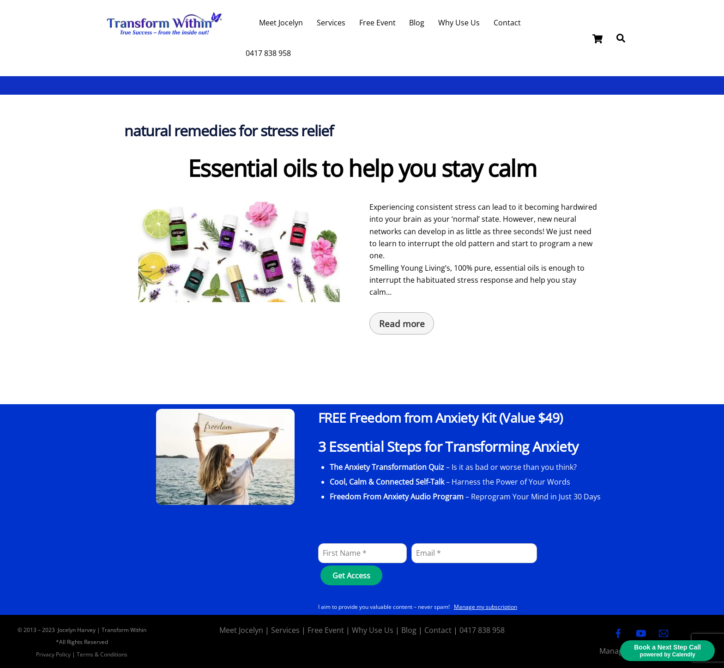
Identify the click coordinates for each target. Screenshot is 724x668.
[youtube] (641, 632)
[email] (663, 632)
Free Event (377, 23)
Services (331, 23)
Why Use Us (459, 23)
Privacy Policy (53, 654)
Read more (402, 323)
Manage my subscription (485, 607)
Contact (507, 23)
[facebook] (618, 632)
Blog (416, 23)
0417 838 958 (268, 53)
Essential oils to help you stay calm (362, 168)
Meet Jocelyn (281, 23)
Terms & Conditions (102, 654)
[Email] (474, 553)
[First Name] (362, 553)
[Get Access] (351, 575)
